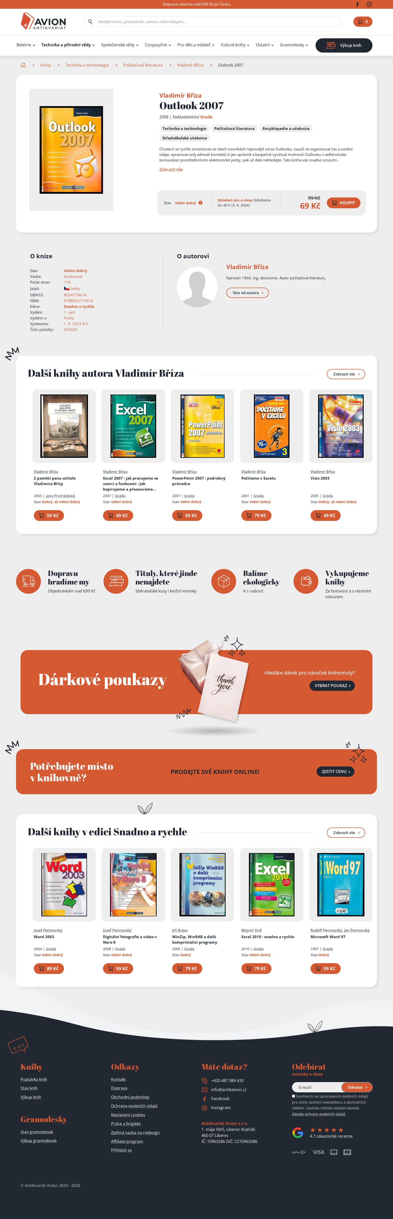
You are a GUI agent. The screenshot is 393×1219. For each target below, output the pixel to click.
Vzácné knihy (233, 45)
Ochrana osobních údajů (134, 1106)
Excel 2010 (267, 936)
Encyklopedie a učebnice (286, 128)
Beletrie (24, 45)
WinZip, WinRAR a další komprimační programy (194, 939)
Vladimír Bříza (190, 65)
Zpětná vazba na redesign (135, 1132)
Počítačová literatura (143, 65)
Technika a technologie (87, 65)
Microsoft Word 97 (328, 936)
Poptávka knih (34, 1079)
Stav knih (29, 1088)
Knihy (45, 65)
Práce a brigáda (126, 1123)
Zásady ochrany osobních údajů (318, 1114)
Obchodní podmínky (130, 1097)
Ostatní (263, 45)
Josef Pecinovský (48, 929)
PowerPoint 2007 (199, 481)
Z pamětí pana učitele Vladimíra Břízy (55, 481)
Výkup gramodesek (39, 1140)
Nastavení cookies (128, 1115)
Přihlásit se (121, 1150)
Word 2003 (44, 936)
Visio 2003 (320, 478)
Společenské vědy (118, 45)
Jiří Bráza (179, 929)
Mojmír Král (251, 929)
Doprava (119, 1088)
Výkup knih (31, 1097)
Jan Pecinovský (357, 929)
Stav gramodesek (37, 1132)
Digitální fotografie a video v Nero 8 (130, 939)
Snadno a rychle (79, 306)
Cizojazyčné (156, 45)
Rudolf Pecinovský (326, 929)
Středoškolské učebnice (184, 137)
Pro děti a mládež (194, 45)
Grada (206, 117)
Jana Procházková (60, 495)
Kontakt (118, 1079)
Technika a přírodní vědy (66, 45)
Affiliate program (127, 1141)
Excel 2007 (133, 484)
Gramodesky (292, 45)
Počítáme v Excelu (258, 478)
